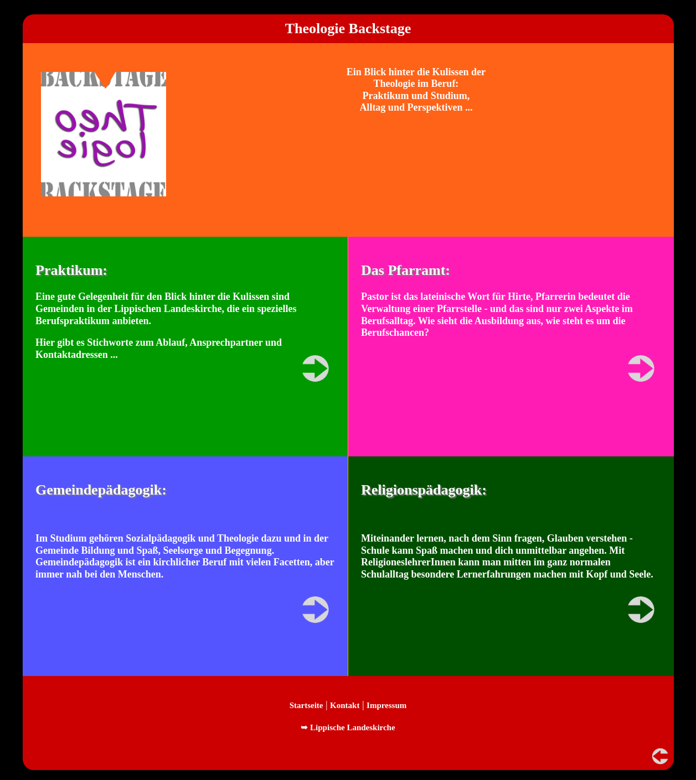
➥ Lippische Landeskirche (348, 727)
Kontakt (344, 705)
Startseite (306, 705)
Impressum (386, 705)
